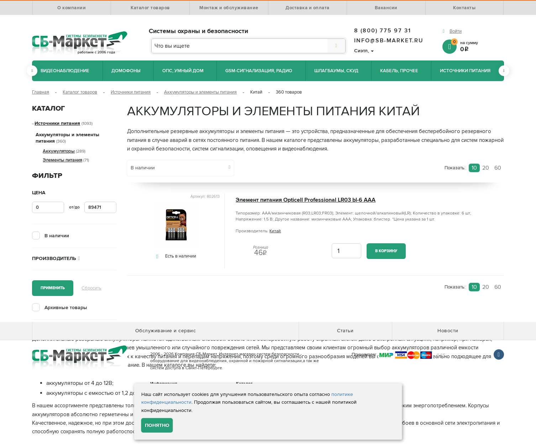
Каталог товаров (150, 8)
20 (485, 167)
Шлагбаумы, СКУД (336, 71)
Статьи (345, 331)
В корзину (386, 251)
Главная (40, 92)
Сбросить (91, 288)
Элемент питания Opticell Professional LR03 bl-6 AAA (305, 200)
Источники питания (465, 71)
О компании (71, 8)
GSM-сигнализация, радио (258, 71)
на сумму (477, 46)
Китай (275, 231)
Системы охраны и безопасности (198, 31)
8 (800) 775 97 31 (382, 30)
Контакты (464, 8)
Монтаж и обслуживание (228, 8)
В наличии (56, 236)
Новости (447, 331)
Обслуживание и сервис (165, 331)
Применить (53, 288)
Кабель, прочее (399, 71)
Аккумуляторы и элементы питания (200, 92)
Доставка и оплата (307, 8)
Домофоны (126, 71)
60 (497, 167)
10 (474, 167)
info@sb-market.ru (389, 40)
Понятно (157, 425)
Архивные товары (65, 307)
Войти (456, 31)
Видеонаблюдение (65, 71)
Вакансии (386, 8)
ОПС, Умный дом (183, 71)
